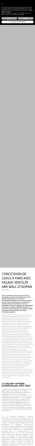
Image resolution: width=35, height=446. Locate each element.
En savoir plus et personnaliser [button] (17, 21)
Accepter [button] (25, 18)
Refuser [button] (9, 18)
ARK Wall (22, 397)
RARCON (26, 321)
